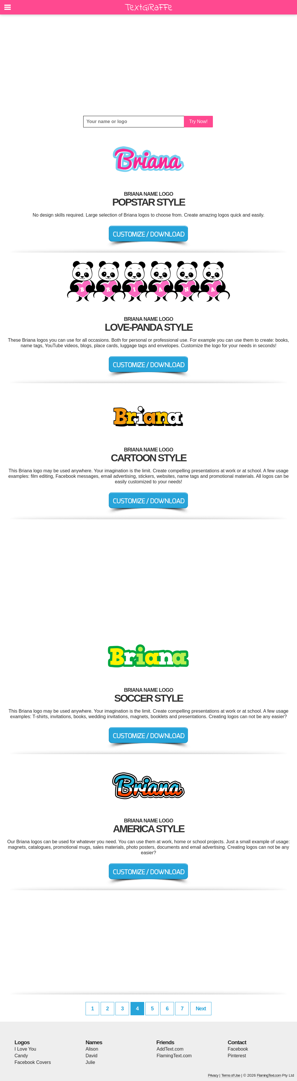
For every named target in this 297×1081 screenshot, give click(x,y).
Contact (237, 1042)
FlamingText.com (174, 1055)
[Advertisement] (148, 65)
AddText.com (170, 1049)
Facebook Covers (33, 1062)
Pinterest (237, 1055)
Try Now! (198, 121)
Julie (90, 1062)
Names (94, 1042)
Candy (21, 1055)
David (91, 1055)
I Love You (25, 1049)
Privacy (213, 1075)
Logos (22, 1042)
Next (201, 1009)
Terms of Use (230, 1075)
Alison (92, 1049)
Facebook (238, 1049)
